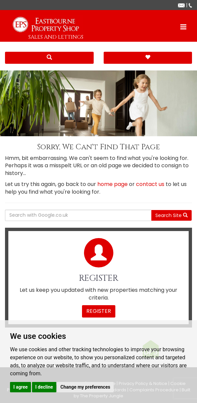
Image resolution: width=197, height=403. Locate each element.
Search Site (171, 215)
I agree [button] (20, 387)
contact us (150, 184)
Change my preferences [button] (85, 387)
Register (98, 311)
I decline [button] (44, 387)
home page (112, 184)
